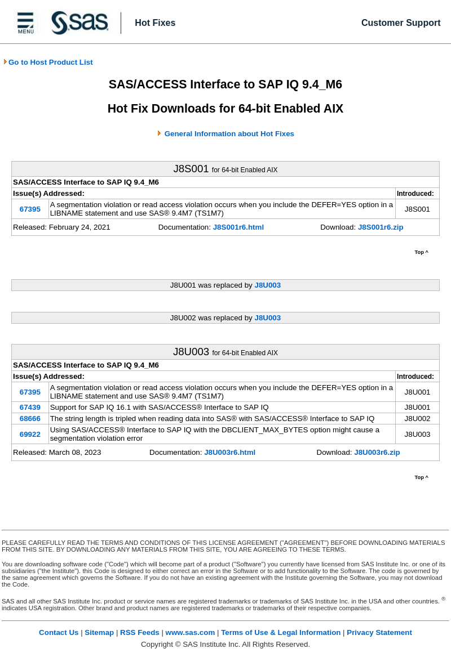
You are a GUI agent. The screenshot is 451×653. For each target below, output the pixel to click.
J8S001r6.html (238, 227)
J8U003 (267, 285)
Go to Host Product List (48, 62)
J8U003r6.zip (377, 452)
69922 (30, 434)
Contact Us (58, 632)
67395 (30, 209)
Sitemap (99, 632)
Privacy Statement (379, 632)
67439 (30, 407)
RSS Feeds (140, 632)
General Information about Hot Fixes (229, 133)
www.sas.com (190, 632)
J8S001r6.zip (381, 227)
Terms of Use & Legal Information (281, 632)
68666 (30, 418)
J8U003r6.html (229, 452)
